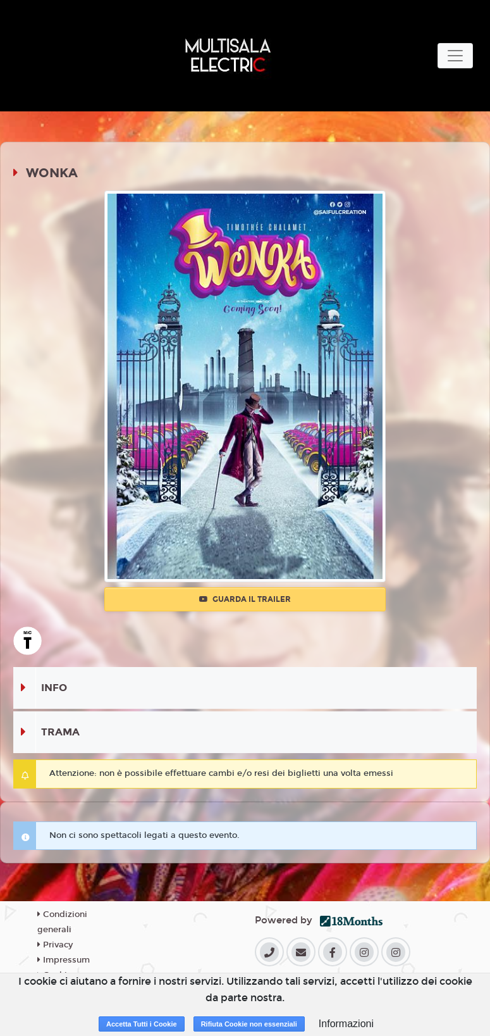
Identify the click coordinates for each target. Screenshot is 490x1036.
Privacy (55, 945)
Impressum (63, 960)
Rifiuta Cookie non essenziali (249, 1024)
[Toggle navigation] (455, 55)
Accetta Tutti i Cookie (141, 1024)
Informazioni (346, 1023)
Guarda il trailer (245, 599)
